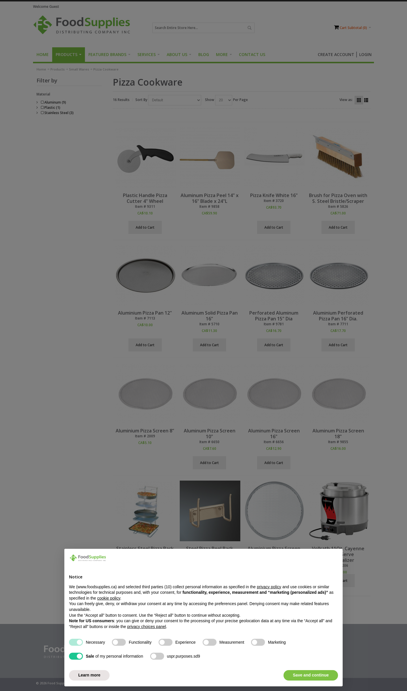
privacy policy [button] (269, 586)
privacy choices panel (146, 626)
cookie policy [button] (108, 598)
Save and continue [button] (311, 675)
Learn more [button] (89, 675)
